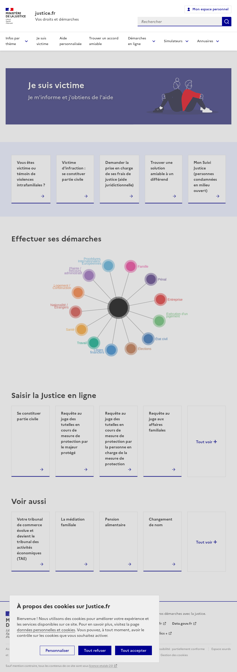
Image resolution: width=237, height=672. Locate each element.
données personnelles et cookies (46, 630)
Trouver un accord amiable (103, 41)
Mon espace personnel (210, 9)
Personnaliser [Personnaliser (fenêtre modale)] (57, 650)
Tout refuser (95, 650)
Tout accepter (133, 650)
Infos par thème (13, 41)
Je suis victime (42, 41)
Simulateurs (173, 41)
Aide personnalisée (71, 41)
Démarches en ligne (137, 41)
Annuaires (205, 41)
